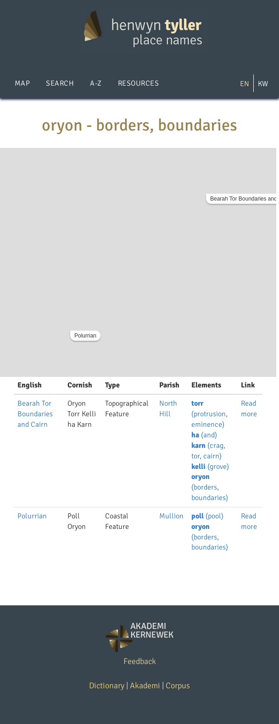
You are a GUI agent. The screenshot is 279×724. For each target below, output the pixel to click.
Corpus (178, 685)
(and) (204, 435)
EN (244, 83)
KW (263, 83)
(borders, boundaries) (209, 487)
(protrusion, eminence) (209, 414)
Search (60, 83)
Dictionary (106, 685)
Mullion (171, 516)
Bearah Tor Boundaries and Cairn (35, 414)
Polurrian (85, 335)
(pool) (207, 516)
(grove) (210, 466)
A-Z (95, 83)
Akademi (145, 685)
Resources (138, 83)
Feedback (139, 661)
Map (22, 83)
